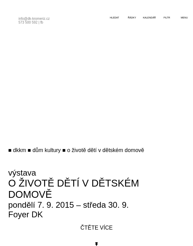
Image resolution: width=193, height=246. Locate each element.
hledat (114, 17)
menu (184, 17)
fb (41, 22)
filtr (167, 17)
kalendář (149, 17)
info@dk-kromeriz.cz (34, 18)
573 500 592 (28, 22)
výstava (22, 172)
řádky (132, 17)
